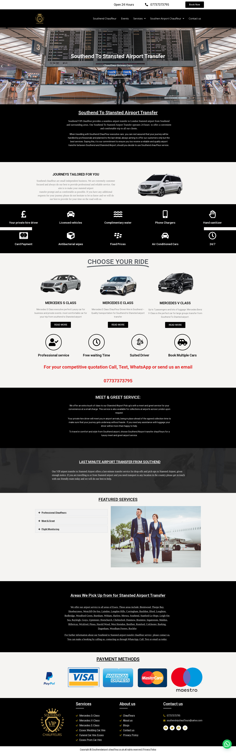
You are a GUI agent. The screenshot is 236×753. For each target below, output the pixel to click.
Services (139, 18)
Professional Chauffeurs (54, 512)
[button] (71, 512)
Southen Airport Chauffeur (167, 18)
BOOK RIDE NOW (118, 75)
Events (125, 18)
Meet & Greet (48, 521)
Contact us (195, 18)
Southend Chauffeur (104, 18)
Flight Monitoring (50, 529)
